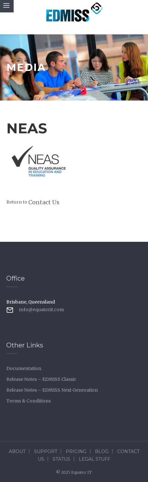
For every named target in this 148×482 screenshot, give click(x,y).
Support (45, 451)
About (17, 451)
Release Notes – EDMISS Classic (41, 379)
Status (61, 459)
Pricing (76, 451)
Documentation (23, 368)
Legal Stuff (94, 459)
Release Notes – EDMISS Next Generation (52, 390)
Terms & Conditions (28, 401)
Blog (102, 451)
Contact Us (43, 202)
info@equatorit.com (41, 309)
